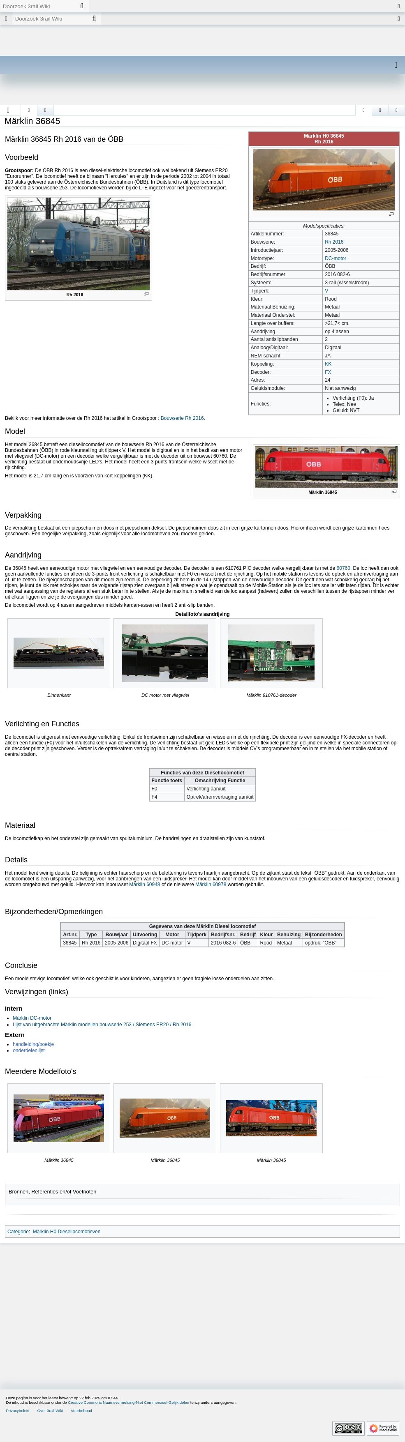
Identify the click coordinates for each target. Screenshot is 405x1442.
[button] (8, 110)
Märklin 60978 (210, 884)
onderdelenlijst (28, 1050)
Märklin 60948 (144, 884)
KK (328, 364)
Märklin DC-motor (32, 1018)
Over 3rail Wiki (50, 1410)
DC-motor (335, 258)
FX (328, 372)
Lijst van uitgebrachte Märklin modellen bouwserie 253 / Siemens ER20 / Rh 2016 (102, 1024)
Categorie (18, 1232)
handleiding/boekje (33, 1044)
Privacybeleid (17, 1410)
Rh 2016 (334, 242)
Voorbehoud (81, 1410)
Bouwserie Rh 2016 (182, 418)
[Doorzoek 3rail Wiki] (37, 6)
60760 (343, 568)
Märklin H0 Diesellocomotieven (67, 1232)
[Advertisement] (202, 1308)
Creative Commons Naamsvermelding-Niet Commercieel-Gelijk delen (128, 1402)
